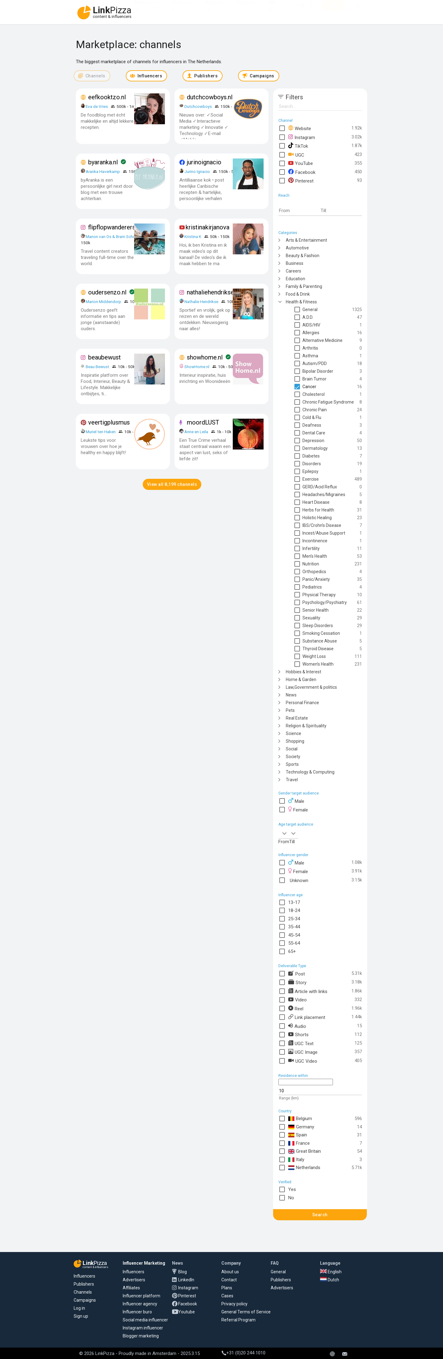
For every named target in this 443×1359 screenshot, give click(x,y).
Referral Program (238, 1319)
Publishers (84, 1284)
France (299, 1143)
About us (230, 1271)
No (291, 1198)
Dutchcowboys (198, 106)
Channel (285, 120)
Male (296, 800)
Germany (301, 1127)
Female (298, 809)
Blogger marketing (141, 1335)
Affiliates (214, 8)
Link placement (306, 1016)
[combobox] (283, 833)
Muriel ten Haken (101, 431)
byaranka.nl (103, 162)
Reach (283, 195)
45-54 (294, 935)
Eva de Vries (97, 106)
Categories (287, 233)
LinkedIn (186, 1279)
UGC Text (301, 1043)
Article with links (307, 991)
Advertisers (145, 8)
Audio (297, 1025)
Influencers (181, 8)
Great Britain (304, 1151)
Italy (296, 1159)
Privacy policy (234, 1303)
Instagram (301, 137)
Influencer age (290, 895)
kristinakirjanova (207, 227)
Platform (245, 8)
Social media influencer (145, 1319)
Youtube (186, 1311)
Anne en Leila (196, 431)
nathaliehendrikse (210, 292)
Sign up (81, 1316)
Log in (79, 1308)
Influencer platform (141, 1295)
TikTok (298, 145)
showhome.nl (205, 357)
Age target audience (295, 824)
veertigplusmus (109, 422)
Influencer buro (137, 1311)
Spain (297, 1135)
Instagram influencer (143, 1327)
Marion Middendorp (103, 301)
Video (297, 999)
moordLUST (203, 422)
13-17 (294, 902)
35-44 (294, 927)
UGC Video (302, 1060)
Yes (292, 1189)
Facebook (301, 171)
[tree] (320, 509)
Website (299, 128)
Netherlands (304, 1167)
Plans (226, 1287)
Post (296, 973)
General (278, 1271)
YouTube (300, 163)
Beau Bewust (97, 366)
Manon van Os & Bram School (112, 236)
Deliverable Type (292, 966)
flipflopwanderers (111, 227)
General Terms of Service (246, 1311)
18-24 (294, 910)
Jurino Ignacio (197, 171)
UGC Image (303, 1051)
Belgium (300, 1118)
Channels (83, 1292)
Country (285, 1111)
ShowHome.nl (196, 366)
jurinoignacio (204, 162)
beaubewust (104, 357)
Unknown (298, 880)
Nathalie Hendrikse (201, 301)
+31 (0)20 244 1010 (243, 1353)
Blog (182, 1271)
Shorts (298, 1034)
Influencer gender (293, 855)
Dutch (329, 1279)
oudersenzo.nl (107, 292)
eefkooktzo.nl (107, 97)
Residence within (293, 1076)
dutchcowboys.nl (209, 97)
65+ (292, 951)
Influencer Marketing (144, 1263)
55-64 (294, 943)
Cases (227, 1295)
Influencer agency (140, 1303)
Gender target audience (298, 793)
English (331, 1271)
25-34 (294, 919)
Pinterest (301, 180)
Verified (284, 1182)
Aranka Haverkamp (103, 171)
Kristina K (192, 236)
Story (297, 982)
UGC (296, 154)
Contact (229, 1279)
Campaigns (85, 1300)
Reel (295, 1008)
